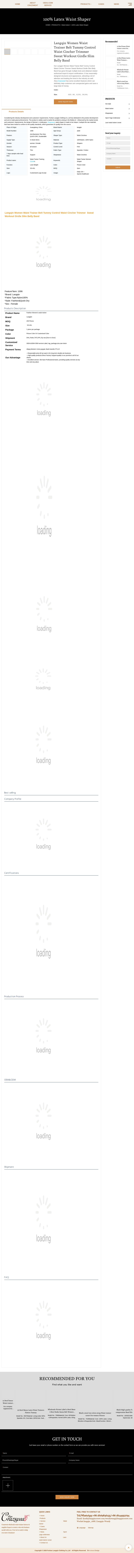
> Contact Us (43, 1543)
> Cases (42, 1526)
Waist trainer (66, 25)
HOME (48, 25)
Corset (32, 161)
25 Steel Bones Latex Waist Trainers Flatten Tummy (123, 60)
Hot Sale (108, 104)
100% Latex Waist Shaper (80, 25)
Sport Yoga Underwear (112, 118)
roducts (43, 1518)
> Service (42, 1521)
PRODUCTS (56, 25)
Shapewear (51, 122)
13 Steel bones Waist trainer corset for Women (123, 48)
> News (41, 1532)
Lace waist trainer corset (113, 122)
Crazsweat (62, 81)
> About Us (42, 1537)
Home (43, 1515)
